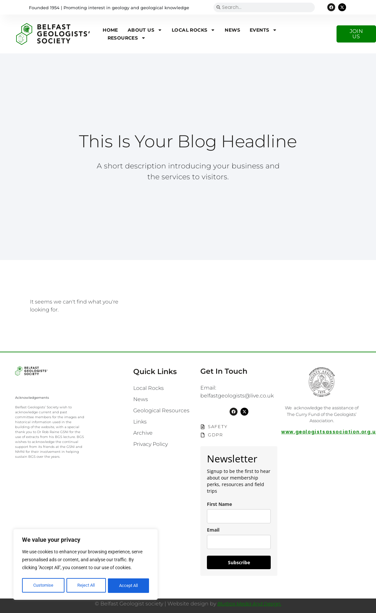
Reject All (86, 585)
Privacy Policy (150, 444)
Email (213, 530)
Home (110, 30)
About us (145, 30)
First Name (219, 504)
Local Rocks (193, 30)
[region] (85, 565)
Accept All (129, 585)
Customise (43, 585)
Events (263, 30)
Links (140, 422)
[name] (239, 516)
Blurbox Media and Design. (249, 603)
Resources (127, 38)
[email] (239, 542)
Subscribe (239, 562)
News (232, 30)
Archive (143, 433)
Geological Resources (161, 410)
